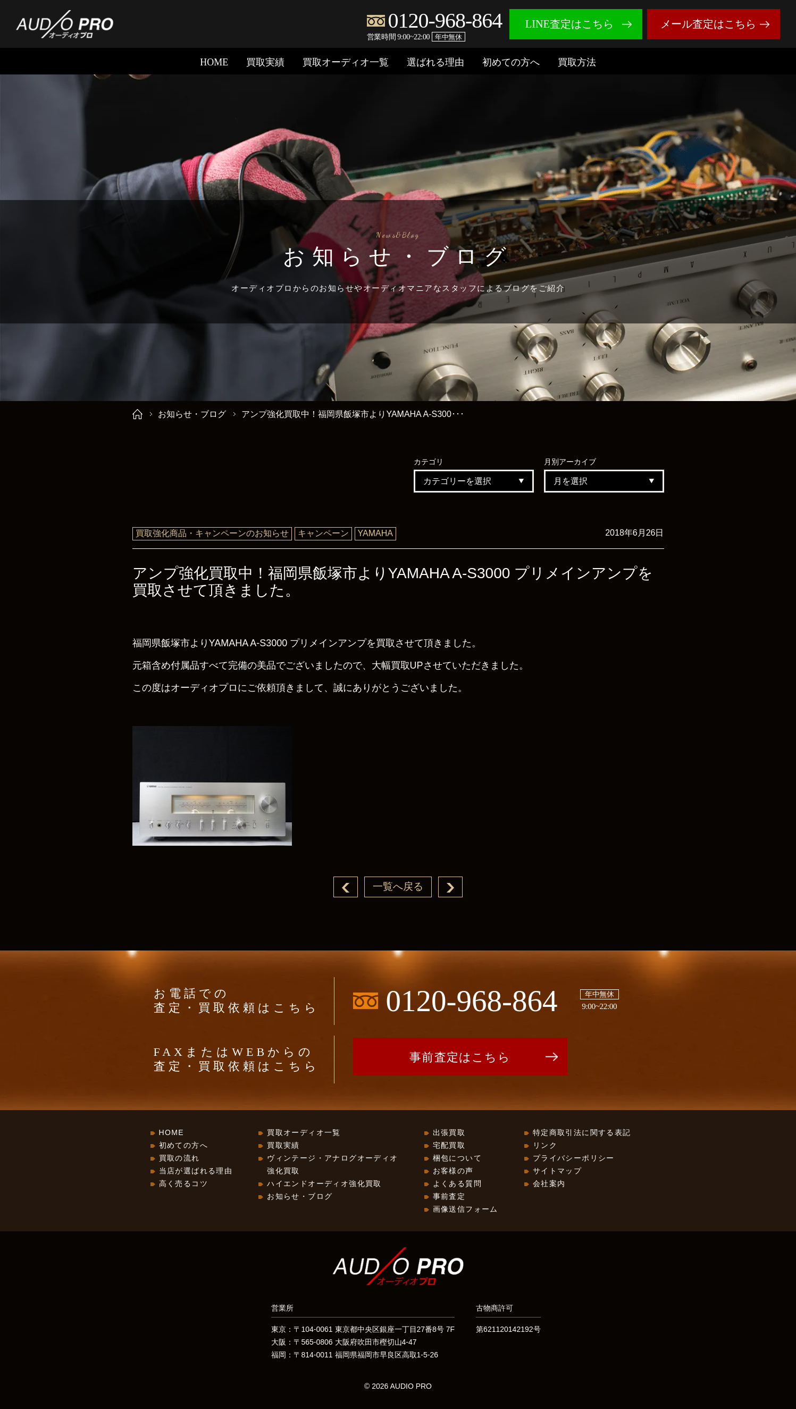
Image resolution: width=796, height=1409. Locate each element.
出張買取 (449, 1133)
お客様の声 (453, 1171)
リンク (545, 1145)
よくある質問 (457, 1184)
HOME (214, 62)
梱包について (457, 1158)
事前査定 (449, 1197)
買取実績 (265, 62)
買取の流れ (179, 1158)
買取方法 (577, 62)
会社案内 (549, 1184)
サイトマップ (557, 1171)
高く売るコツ (183, 1184)
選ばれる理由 (435, 62)
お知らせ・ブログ (192, 414)
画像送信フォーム (465, 1209)
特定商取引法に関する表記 (582, 1133)
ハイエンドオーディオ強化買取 (324, 1184)
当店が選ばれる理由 (196, 1171)
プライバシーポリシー (574, 1158)
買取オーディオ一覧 (346, 62)
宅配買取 (449, 1145)
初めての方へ (511, 62)
